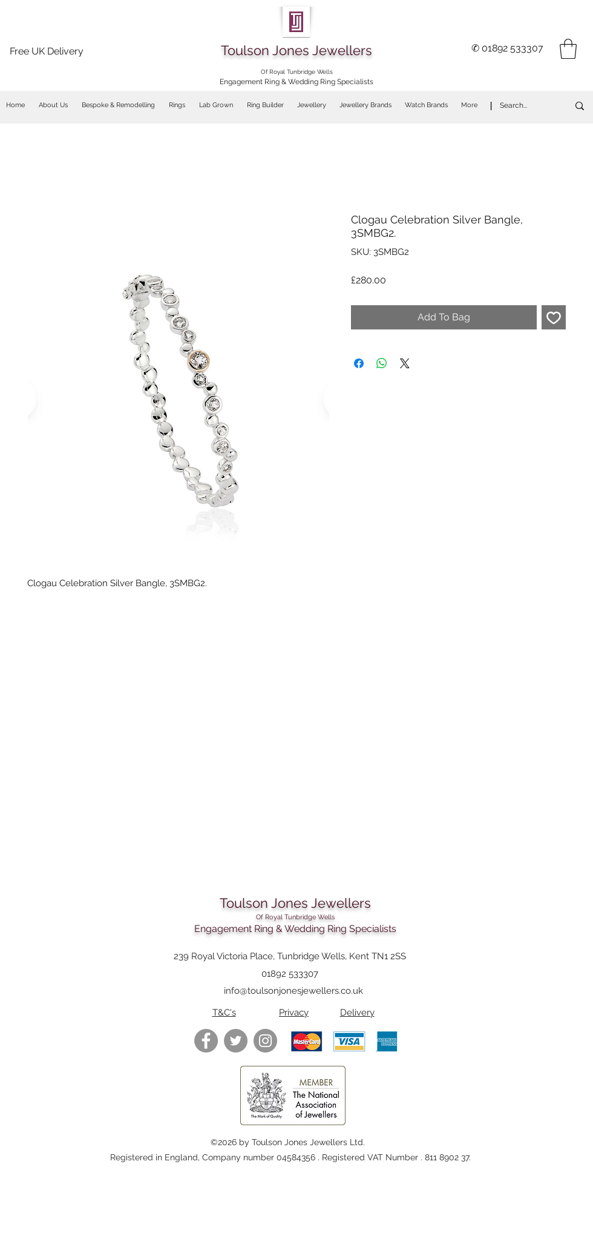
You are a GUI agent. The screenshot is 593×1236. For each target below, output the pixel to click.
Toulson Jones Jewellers (296, 50)
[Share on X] (405, 363)
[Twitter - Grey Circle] (235, 1041)
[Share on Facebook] (359, 363)
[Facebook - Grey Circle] (206, 1041)
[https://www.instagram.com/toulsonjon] (265, 1041)
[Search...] (521, 106)
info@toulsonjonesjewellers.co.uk (293, 990)
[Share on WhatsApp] (382, 363)
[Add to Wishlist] (554, 317)
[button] (568, 49)
